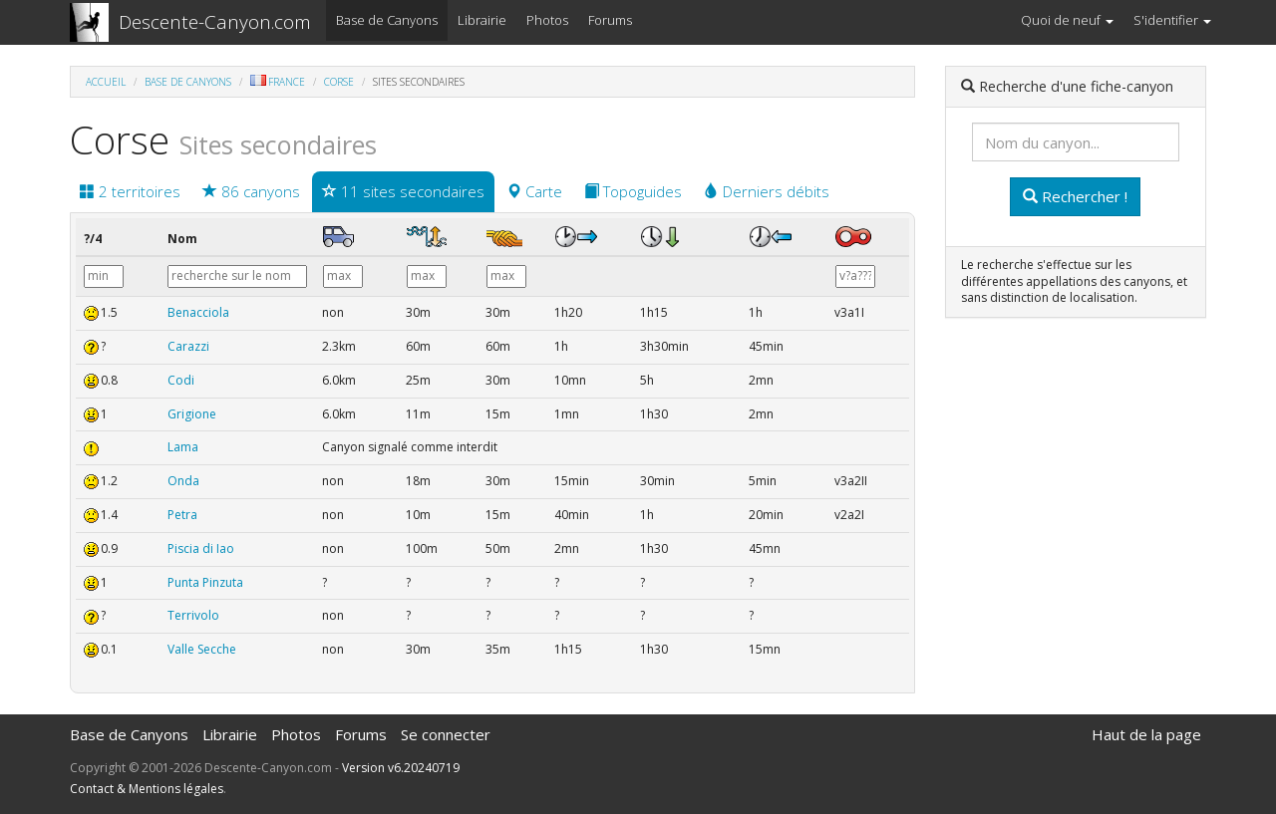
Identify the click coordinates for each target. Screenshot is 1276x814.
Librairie (482, 20)
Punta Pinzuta (205, 582)
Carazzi (188, 346)
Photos (547, 20)
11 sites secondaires (403, 191)
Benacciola (198, 312)
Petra (182, 514)
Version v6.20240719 (401, 767)
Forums (610, 20)
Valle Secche (201, 649)
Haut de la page (1146, 734)
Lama (182, 446)
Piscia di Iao (200, 548)
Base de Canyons (387, 20)
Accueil (106, 82)
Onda (183, 480)
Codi (180, 380)
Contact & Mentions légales (146, 788)
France (277, 82)
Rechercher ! (1075, 196)
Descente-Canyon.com (215, 22)
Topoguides (633, 191)
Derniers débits (766, 191)
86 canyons (251, 191)
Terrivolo (193, 615)
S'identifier (1172, 20)
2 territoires (130, 191)
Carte (534, 191)
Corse (339, 82)
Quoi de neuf (1067, 20)
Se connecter (445, 734)
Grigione (191, 414)
